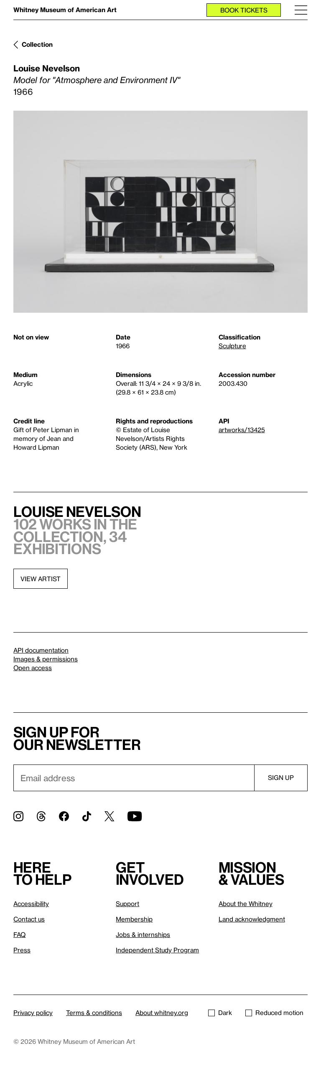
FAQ (19, 934)
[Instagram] (18, 816)
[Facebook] (64, 816)
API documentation (41, 650)
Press (22, 950)
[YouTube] (134, 816)
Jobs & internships (143, 934)
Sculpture (232, 345)
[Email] (133, 778)
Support (127, 903)
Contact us (29, 919)
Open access (32, 667)
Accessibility (31, 903)
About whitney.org (161, 1012)
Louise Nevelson (46, 68)
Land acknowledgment (252, 919)
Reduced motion (274, 1012)
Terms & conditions (94, 1012)
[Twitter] (109, 816)
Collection (37, 44)
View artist (40, 578)
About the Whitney (246, 903)
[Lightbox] (160, 212)
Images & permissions (45, 659)
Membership (134, 919)
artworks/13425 (242, 429)
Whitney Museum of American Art (65, 9)
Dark (220, 1012)
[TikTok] (87, 816)
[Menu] (301, 10)
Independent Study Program (157, 950)
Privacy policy (33, 1012)
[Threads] (41, 816)
